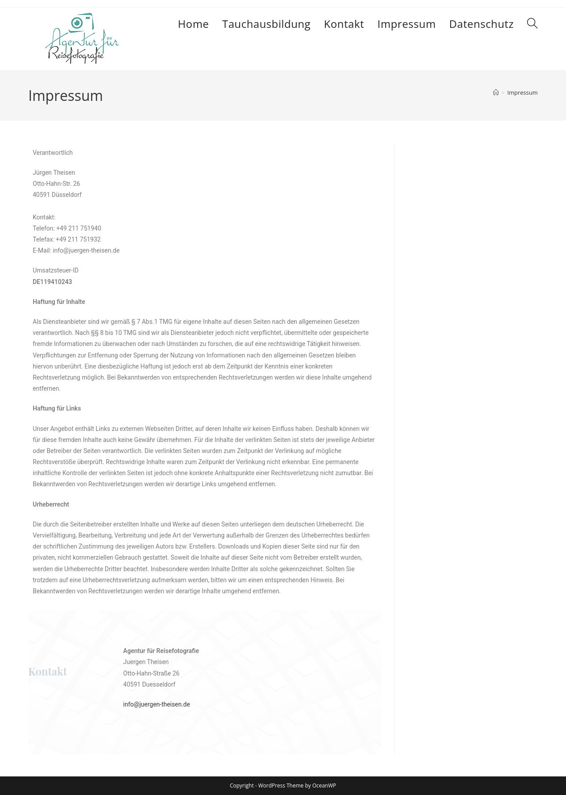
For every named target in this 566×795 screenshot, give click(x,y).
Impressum (522, 92)
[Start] (496, 92)
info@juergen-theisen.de (156, 704)
